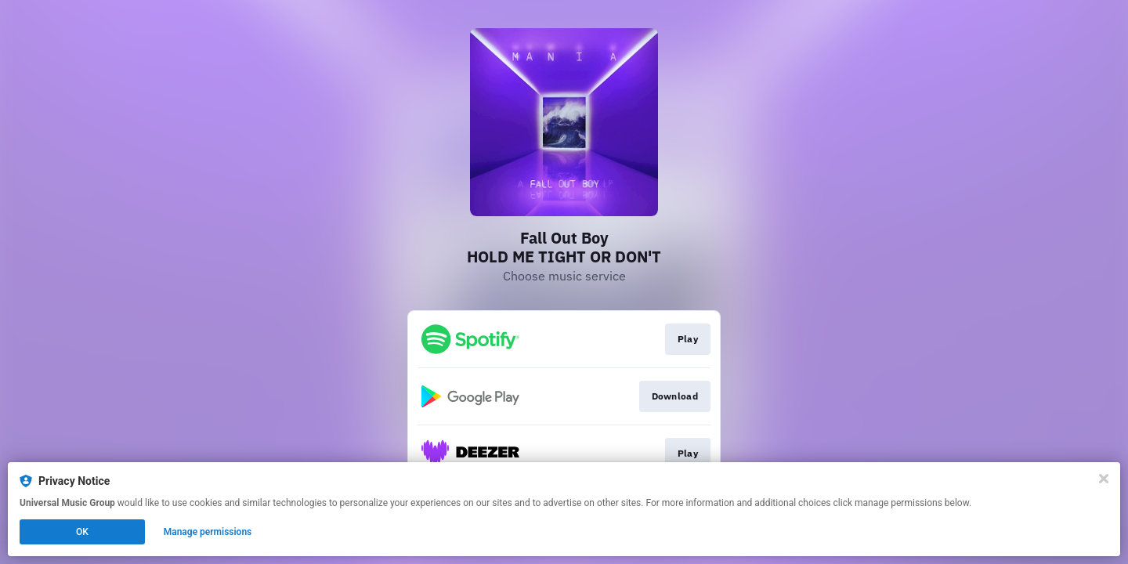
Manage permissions (208, 531)
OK (82, 531)
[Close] (1103, 478)
